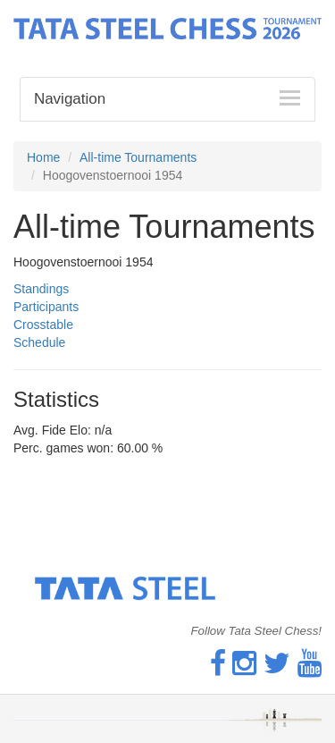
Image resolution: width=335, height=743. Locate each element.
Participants (46, 307)
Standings (41, 289)
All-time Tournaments (138, 157)
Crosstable (43, 324)
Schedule (39, 342)
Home (43, 157)
